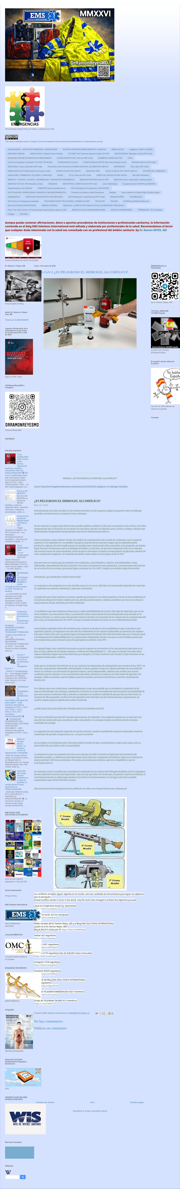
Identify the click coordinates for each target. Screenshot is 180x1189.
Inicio (92, 1102)
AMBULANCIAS (117, 149)
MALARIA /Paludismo (140, 175)
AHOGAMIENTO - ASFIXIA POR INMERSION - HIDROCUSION (32, 149)
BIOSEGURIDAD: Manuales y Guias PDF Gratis (133, 154)
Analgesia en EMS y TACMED (141, 149)
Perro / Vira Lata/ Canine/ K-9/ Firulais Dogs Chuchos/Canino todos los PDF (37, 210)
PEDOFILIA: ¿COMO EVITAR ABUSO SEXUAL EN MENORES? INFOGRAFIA (93, 205)
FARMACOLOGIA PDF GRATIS (68, 171)
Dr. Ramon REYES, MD (153, 230)
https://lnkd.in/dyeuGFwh (46, 985)
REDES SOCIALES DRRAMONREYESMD (88, 210)
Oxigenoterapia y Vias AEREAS (20, 188)
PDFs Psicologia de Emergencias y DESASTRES (90, 188)
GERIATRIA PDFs (93, 171)
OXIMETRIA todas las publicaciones (52, 188)
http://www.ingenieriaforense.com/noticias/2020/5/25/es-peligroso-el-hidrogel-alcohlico (84, 486)
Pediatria (112, 193)
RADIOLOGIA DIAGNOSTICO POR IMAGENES (44, 197)
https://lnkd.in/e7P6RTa (45, 974)
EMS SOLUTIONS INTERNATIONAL (22, 205)
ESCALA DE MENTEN (22, 492)
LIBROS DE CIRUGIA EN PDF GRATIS (111, 175)
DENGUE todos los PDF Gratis (144, 162)
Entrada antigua (137, 1102)
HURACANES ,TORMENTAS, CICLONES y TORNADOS (30, 175)
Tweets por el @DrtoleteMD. (17, 320)
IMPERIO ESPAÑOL (50, 205)
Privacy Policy (11, 896)
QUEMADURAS (14, 197)
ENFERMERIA (119, 167)
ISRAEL (60, 175)
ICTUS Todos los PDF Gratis (80, 175)
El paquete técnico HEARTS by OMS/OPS (138, 184)
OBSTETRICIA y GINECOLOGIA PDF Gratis (80, 184)
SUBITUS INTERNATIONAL (121, 210)
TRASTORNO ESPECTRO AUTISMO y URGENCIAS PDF (67, 201)
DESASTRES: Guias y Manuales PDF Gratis (25, 167)
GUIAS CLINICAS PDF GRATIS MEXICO (121, 171)
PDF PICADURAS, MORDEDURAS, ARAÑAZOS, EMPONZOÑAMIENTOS (37, 193)
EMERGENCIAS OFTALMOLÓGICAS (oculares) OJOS (29, 171)
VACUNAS (24, 214)
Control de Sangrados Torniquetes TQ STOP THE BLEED (30, 162)
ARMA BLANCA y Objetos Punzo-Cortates (46, 154)
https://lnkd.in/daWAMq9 (73, 929)
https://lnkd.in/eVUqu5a (45, 994)
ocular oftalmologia (110, 184)
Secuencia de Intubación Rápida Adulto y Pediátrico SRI (23, 520)
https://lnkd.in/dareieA (45, 956)
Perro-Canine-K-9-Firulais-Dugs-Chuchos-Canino (140, 193)
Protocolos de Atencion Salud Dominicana (87, 193)
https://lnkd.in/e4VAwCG (45, 917)
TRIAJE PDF (100, 201)
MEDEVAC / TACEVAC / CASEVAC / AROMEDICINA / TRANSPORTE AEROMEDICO (41, 180)
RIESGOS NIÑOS (117, 197)
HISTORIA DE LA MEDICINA (154, 171)
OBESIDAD (52, 184)
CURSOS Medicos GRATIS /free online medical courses (104, 162)
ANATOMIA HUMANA (16, 154)
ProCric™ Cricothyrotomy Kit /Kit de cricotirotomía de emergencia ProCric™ (17, 662)
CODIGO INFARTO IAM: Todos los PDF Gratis (75, 158)
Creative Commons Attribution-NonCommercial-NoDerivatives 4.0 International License (66, 141)
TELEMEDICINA (136, 197)
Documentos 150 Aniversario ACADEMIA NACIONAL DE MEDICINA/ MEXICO (78, 167)
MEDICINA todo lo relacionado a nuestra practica (133, 180)
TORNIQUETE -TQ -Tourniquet (150, 210)
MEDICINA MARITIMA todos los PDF (94, 180)
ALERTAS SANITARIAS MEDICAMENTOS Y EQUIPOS (84, 149)
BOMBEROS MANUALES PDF (110, 158)
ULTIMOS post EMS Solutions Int (136, 201)
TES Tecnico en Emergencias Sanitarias (23, 201)
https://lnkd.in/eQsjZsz (45, 965)
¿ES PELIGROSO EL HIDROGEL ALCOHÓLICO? (67, 501)
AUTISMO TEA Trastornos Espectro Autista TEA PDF (88, 154)
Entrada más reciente (45, 1102)
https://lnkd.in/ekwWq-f (45, 938)
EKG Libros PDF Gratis (140, 167)
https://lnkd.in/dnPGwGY (46, 947)
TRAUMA (114, 201)
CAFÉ (130, 158)
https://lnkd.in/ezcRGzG (45, 908)
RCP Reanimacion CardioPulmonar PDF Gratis (86, 197)
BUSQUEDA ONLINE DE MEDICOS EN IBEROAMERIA (29, 158)
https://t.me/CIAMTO (44, 1003)
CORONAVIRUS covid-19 (68, 162)
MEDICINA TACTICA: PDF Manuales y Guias (25, 184)
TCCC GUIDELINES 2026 (22, 548)
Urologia (11, 214)
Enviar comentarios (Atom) (96, 1111)
